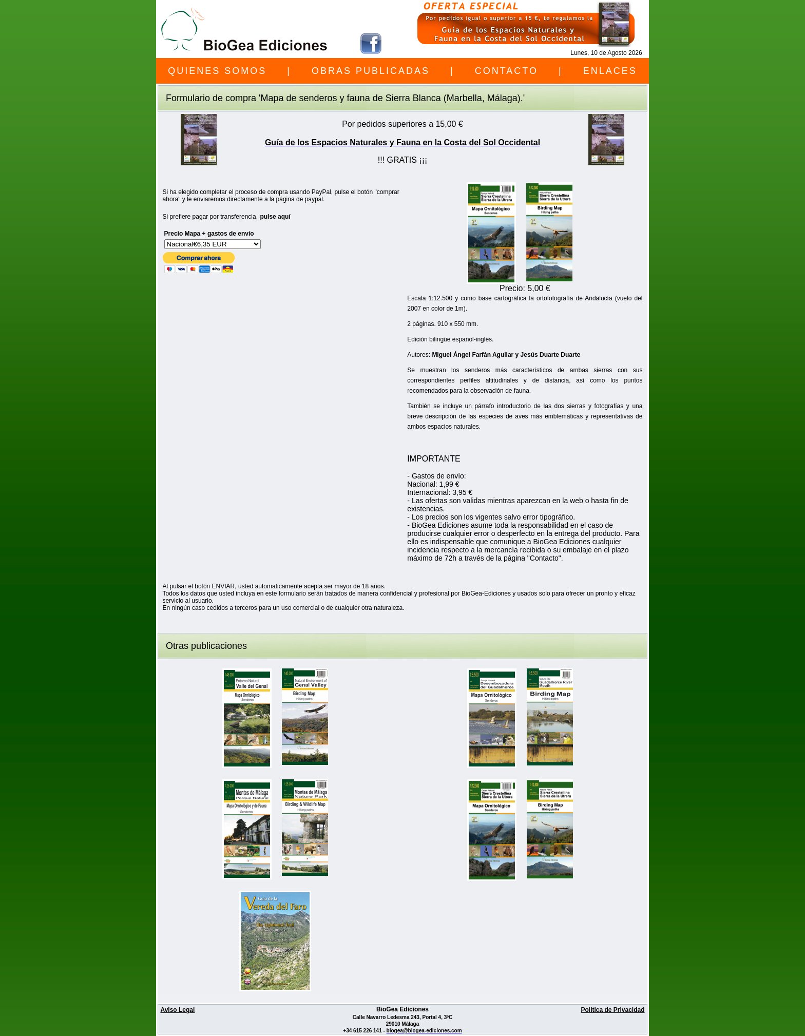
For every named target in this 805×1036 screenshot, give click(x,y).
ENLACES (610, 71)
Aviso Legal (177, 1009)
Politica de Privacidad (612, 1009)
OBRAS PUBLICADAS (371, 71)
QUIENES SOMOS (217, 71)
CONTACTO (506, 71)
